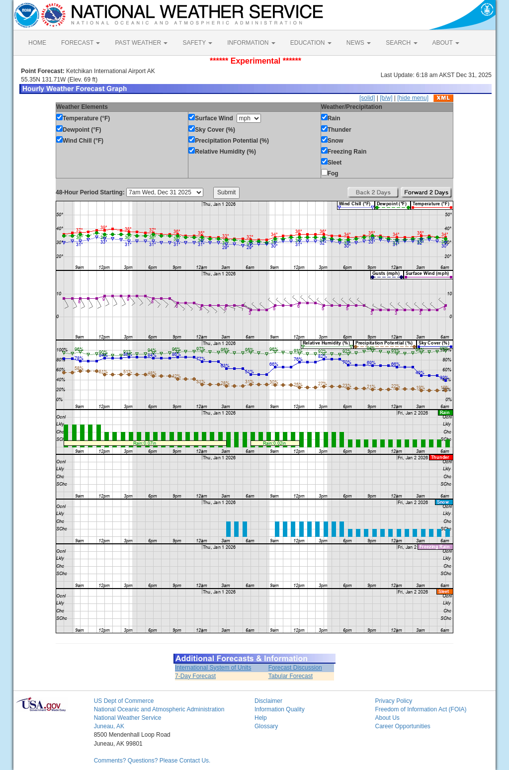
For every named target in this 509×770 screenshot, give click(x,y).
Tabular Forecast (290, 676)
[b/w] (386, 97)
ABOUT (445, 42)
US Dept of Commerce (124, 700)
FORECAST (80, 42)
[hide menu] (412, 97)
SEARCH (401, 42)
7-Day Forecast (195, 676)
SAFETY (197, 42)
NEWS (358, 42)
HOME (37, 42)
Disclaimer (268, 700)
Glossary (266, 726)
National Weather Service (128, 717)
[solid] (367, 97)
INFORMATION (251, 42)
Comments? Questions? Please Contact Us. (152, 760)
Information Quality (279, 709)
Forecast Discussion (295, 667)
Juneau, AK (109, 726)
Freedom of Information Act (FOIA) (420, 709)
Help (260, 717)
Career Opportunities (402, 726)
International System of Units (213, 667)
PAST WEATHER (141, 42)
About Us (387, 717)
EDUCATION (311, 42)
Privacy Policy (393, 700)
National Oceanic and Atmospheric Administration (159, 709)
